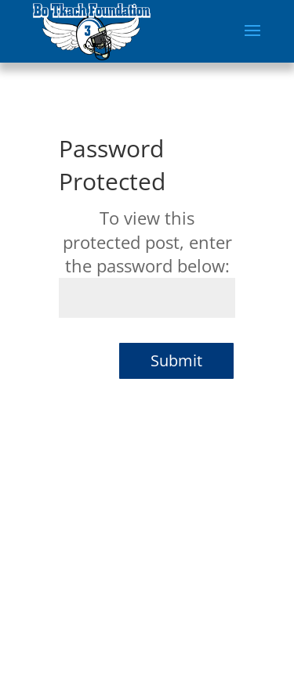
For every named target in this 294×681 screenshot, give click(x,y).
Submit (176, 360)
